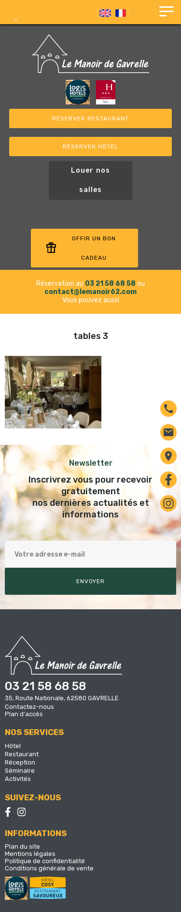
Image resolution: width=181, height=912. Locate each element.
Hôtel (13, 746)
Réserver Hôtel (90, 146)
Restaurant (22, 754)
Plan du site (22, 846)
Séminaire (20, 770)
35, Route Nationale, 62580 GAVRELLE (62, 698)
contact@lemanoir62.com (90, 292)
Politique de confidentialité (45, 861)
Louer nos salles (90, 180)
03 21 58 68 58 (110, 283)
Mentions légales (30, 853)
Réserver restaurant (90, 118)
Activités (18, 778)
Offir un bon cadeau (80, 248)
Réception (20, 762)
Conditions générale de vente (49, 868)
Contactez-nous (29, 706)
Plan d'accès (24, 714)
